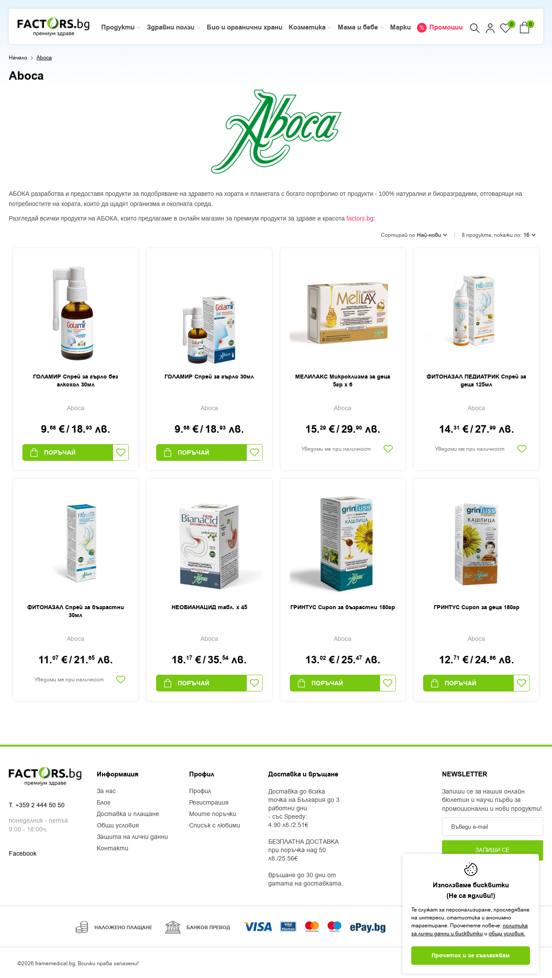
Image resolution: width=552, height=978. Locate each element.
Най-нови (432, 235)
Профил (200, 791)
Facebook (23, 853)
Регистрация (209, 803)
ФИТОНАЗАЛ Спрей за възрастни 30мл (75, 611)
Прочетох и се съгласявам (470, 956)
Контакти (112, 849)
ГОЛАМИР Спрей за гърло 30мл (209, 377)
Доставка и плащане (128, 814)
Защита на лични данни (132, 837)
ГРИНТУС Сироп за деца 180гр (476, 607)
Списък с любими (214, 826)
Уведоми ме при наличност (336, 448)
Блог (103, 803)
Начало (18, 57)
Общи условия (118, 826)
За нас (106, 791)
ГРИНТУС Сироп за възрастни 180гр (342, 607)
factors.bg (360, 218)
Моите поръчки (212, 814)
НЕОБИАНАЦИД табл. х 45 (209, 607)
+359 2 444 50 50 (40, 805)
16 (529, 235)
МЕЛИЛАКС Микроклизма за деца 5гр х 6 (342, 381)
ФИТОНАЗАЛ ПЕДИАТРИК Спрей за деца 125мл (476, 381)
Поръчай (52, 452)
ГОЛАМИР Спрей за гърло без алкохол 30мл (75, 381)
